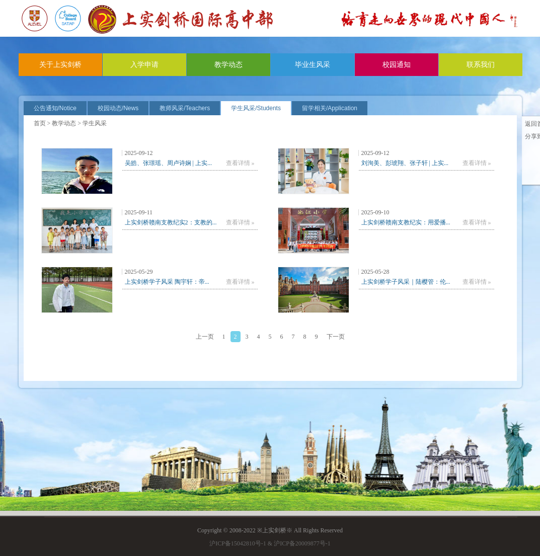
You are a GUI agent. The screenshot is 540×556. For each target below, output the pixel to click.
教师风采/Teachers (185, 108)
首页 (40, 123)
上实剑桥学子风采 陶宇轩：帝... (167, 281)
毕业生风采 (312, 64)
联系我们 (481, 64)
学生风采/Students (256, 108)
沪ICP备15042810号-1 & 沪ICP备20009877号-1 (270, 543)
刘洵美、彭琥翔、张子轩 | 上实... (404, 163)
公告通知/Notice (55, 108)
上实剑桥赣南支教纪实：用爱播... (405, 222)
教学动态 (228, 64)
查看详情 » (240, 163)
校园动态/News (118, 108)
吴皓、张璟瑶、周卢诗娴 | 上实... (168, 163)
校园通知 (396, 64)
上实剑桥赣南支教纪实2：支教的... (171, 222)
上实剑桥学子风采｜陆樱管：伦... (405, 281)
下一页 (336, 336)
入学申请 (144, 64)
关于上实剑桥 (60, 64)
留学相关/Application (329, 108)
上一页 (205, 336)
